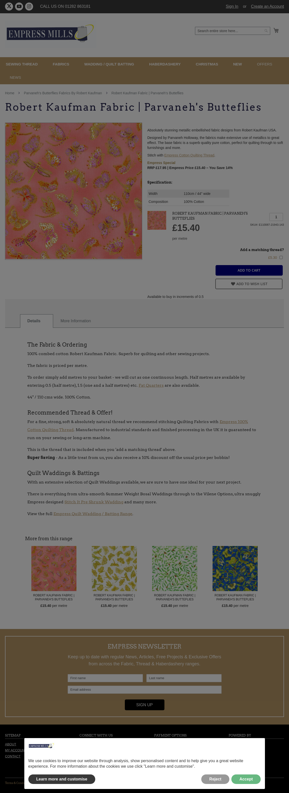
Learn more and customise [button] (61, 779)
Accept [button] (246, 779)
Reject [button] (215, 779)
